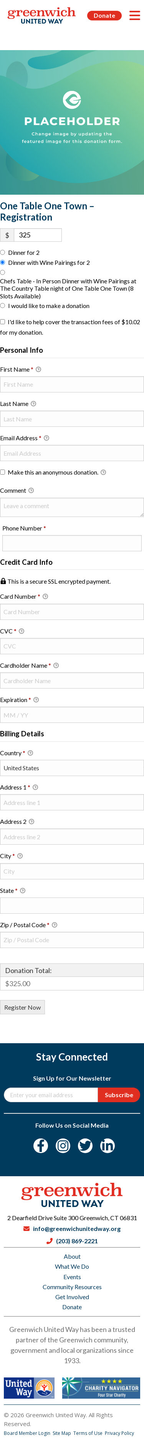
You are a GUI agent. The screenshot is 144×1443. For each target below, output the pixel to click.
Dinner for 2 (24, 252)
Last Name (18, 404)
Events (72, 1276)
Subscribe (119, 1094)
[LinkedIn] (107, 1145)
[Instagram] (63, 1145)
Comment (17, 490)
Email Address (24, 438)
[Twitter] (85, 1145)
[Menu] (134, 15)
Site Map (62, 1433)
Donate (104, 15)
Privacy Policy (119, 1433)
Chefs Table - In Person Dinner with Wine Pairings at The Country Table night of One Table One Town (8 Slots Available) (68, 288)
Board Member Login (27, 1433)
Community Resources (72, 1286)
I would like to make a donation (48, 305)
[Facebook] (40, 1145)
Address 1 (19, 787)
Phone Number (36, 528)
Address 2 (17, 822)
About (72, 1256)
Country (16, 753)
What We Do (72, 1266)
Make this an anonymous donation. (53, 472)
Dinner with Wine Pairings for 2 (49, 262)
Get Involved (72, 1296)
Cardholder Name (29, 665)
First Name (20, 369)
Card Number (72, 596)
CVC (12, 631)
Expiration (19, 700)
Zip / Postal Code (28, 925)
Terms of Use (88, 1433)
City (11, 856)
